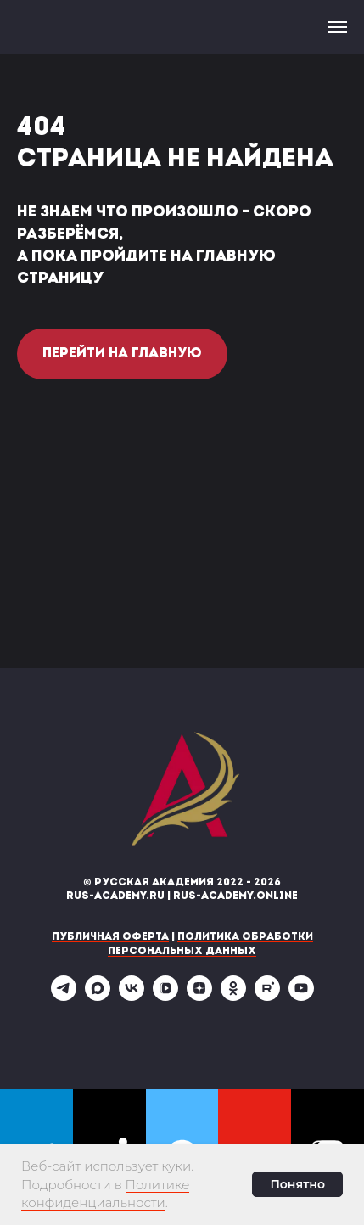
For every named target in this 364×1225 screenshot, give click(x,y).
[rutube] (267, 996)
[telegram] (63, 996)
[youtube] (301, 996)
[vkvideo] (165, 996)
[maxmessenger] (97, 996)
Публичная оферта (110, 937)
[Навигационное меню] (337, 27)
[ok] (233, 996)
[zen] (199, 996)
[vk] (131, 996)
